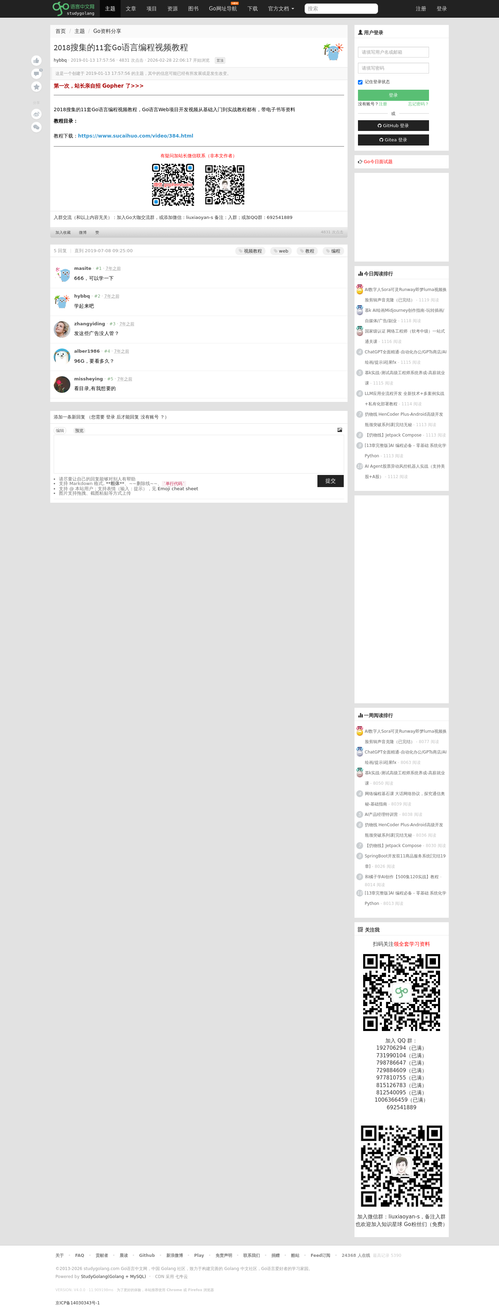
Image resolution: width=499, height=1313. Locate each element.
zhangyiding (89, 323)
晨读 (124, 1255)
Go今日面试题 (378, 161)
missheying (88, 378)
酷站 (295, 1255)
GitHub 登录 (393, 125)
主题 (110, 9)
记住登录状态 (374, 82)
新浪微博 (174, 1255)
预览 (79, 430)
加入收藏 (63, 232)
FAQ (79, 1255)
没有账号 (150, 417)
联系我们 (251, 1255)
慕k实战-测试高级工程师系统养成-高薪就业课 (405, 378)
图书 (193, 9)
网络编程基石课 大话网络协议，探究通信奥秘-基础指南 (405, 799)
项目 (152, 9)
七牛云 (181, 1276)
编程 (333, 251)
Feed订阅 (321, 1255)
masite (82, 268)
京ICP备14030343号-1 (77, 1303)
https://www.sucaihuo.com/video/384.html (135, 136)
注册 (421, 9)
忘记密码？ (418, 104)
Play (199, 1255)
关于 (59, 1255)
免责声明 (224, 1255)
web (281, 251)
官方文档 (281, 9)
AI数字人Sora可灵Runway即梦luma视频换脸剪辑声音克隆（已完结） (406, 294)
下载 (252, 9)
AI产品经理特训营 (381, 814)
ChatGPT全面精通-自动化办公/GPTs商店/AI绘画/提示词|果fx (406, 357)
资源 (172, 9)
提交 (330, 481)
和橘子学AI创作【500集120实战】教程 (402, 876)
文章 (131, 9)
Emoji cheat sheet (178, 488)
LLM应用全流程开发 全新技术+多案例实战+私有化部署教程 (405, 398)
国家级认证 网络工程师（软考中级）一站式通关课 (405, 336)
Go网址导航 (224, 7)
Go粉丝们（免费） (426, 1224)
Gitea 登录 (393, 139)
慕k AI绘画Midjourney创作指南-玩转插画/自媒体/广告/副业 (404, 315)
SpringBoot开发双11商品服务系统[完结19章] (405, 861)
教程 (307, 251)
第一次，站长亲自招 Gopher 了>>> (99, 86)
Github (147, 1255)
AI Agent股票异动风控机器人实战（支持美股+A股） (405, 471)
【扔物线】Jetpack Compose (393, 435)
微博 (83, 232)
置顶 (220, 60)
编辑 (60, 430)
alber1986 (87, 351)
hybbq (60, 60)
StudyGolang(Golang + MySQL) (113, 1276)
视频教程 (250, 251)
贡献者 (102, 1255)
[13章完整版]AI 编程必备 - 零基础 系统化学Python (406, 450)
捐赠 (275, 1255)
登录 (442, 9)
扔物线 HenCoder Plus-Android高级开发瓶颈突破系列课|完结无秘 (404, 419)
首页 (60, 31)
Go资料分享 (107, 31)
